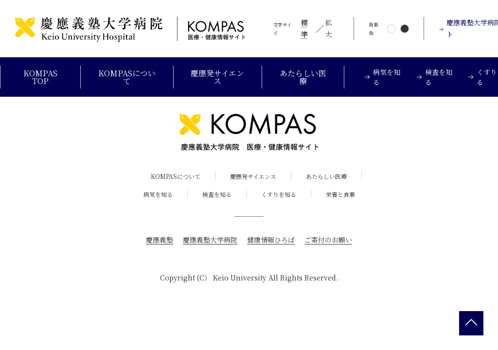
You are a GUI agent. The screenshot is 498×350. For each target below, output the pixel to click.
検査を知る (216, 194)
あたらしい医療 (303, 77)
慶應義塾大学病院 (210, 240)
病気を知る (158, 194)
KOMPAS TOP (40, 77)
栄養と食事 (340, 194)
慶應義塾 (159, 240)
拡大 (328, 28)
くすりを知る (278, 194)
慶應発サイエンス (217, 77)
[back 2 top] (471, 323)
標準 (304, 28)
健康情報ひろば (271, 240)
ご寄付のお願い (328, 240)
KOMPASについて (127, 77)
